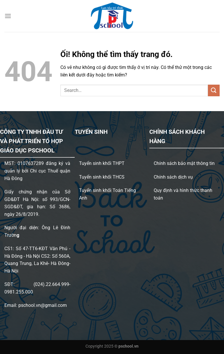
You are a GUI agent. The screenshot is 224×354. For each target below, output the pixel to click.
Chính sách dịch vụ (173, 177)
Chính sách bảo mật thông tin (184, 163)
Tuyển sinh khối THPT (102, 163)
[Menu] (7, 16)
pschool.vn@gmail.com (42, 305)
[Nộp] (214, 90)
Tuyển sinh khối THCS (102, 177)
